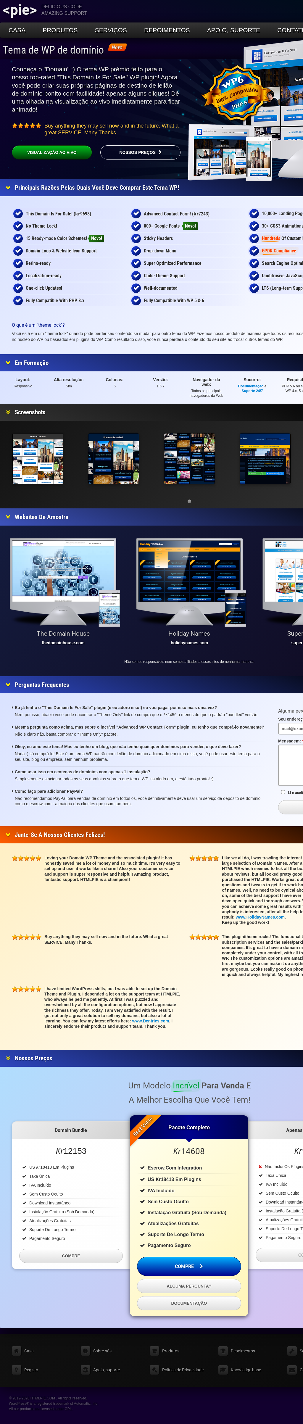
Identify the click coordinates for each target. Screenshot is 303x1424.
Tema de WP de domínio (53, 50)
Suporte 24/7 (252, 391)
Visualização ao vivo (52, 152)
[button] (189, 501)
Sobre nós (102, 1351)
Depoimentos (167, 30)
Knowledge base (246, 1369)
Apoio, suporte (233, 30)
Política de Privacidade (183, 1369)
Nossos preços (137, 152)
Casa (17, 30)
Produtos (60, 30)
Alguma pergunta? (189, 1286)
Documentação (251, 386)
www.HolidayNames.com (260, 917)
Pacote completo (189, 1127)
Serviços (111, 30)
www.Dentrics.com (150, 1021)
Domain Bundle (71, 1130)
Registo (31, 1369)
